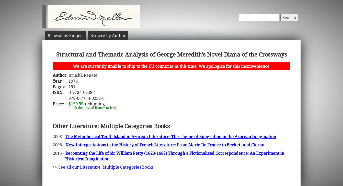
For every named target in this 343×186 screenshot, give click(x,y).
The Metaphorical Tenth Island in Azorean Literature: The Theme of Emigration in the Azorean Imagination (170, 136)
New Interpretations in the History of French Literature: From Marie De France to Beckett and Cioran (164, 145)
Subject (66, 36)
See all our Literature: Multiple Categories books (106, 167)
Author (108, 36)
